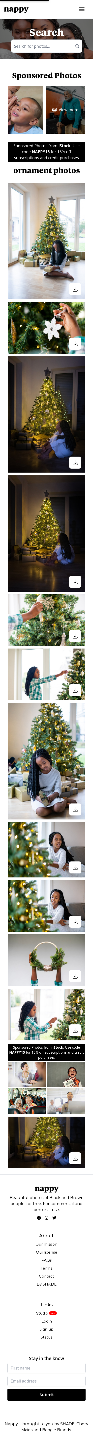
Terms (46, 1268)
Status (46, 1337)
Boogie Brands (56, 1430)
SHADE (67, 1424)
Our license (46, 1252)
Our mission (46, 1244)
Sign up (46, 1329)
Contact (46, 1276)
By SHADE (47, 1284)
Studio (42, 1313)
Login (46, 1321)
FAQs (46, 1260)
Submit (47, 1394)
